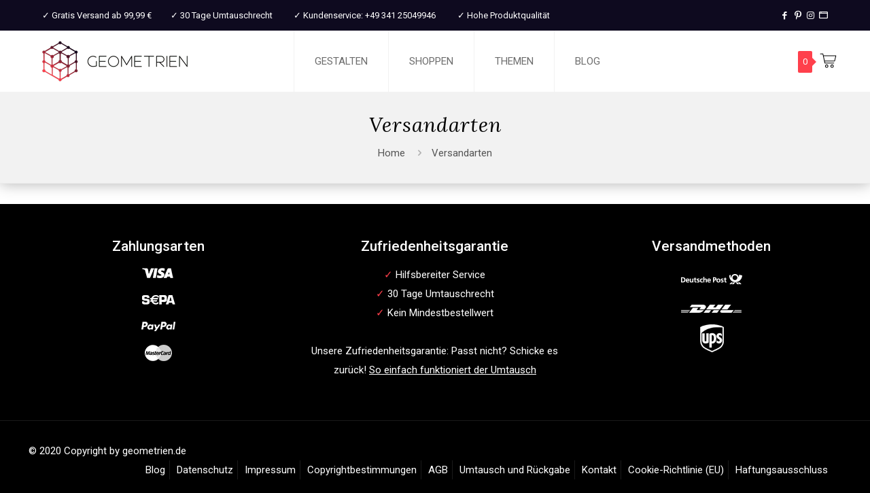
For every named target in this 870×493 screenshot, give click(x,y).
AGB (438, 470)
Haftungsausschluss (781, 470)
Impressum (270, 470)
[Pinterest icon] (797, 15)
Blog (155, 470)
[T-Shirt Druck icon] (823, 15)
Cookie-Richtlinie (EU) (676, 470)
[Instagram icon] (810, 15)
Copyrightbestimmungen (362, 470)
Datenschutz (205, 470)
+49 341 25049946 (400, 15)
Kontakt (599, 470)
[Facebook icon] (784, 15)
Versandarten (462, 153)
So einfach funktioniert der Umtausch (452, 370)
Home (391, 153)
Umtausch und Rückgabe (514, 470)
